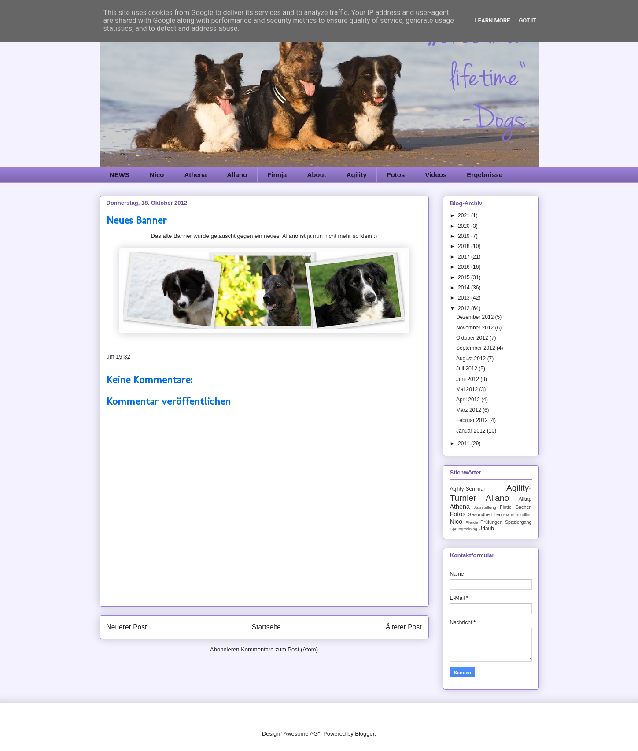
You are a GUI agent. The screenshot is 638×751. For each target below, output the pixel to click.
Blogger (364, 733)
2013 (464, 298)
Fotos (396, 174)
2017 (464, 257)
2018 (464, 246)
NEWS (119, 174)
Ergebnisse (484, 174)
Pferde (471, 522)
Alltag (524, 499)
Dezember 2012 (475, 317)
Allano (237, 174)
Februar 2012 (472, 420)
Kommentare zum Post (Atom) (279, 649)
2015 (464, 277)
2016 (464, 267)
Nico (157, 174)
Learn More (492, 20)
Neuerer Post (127, 627)
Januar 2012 (471, 431)
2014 (464, 288)
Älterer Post (403, 627)
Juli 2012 (467, 369)
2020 (464, 226)
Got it (527, 20)
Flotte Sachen (515, 507)
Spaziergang (518, 522)
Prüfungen (491, 522)
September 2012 (476, 348)
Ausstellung (485, 507)
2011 (464, 443)
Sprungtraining (463, 528)
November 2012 (475, 328)
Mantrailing (521, 514)
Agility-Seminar (468, 489)
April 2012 (468, 399)
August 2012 (471, 358)
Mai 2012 (467, 389)
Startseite (266, 627)
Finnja (277, 174)
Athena (195, 174)
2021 (464, 215)
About (316, 174)
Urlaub (486, 528)
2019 (464, 236)
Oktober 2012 (473, 338)
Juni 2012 (468, 379)
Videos (435, 174)
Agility (357, 174)
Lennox (501, 514)
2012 (464, 308)
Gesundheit (480, 514)
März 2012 (469, 410)
